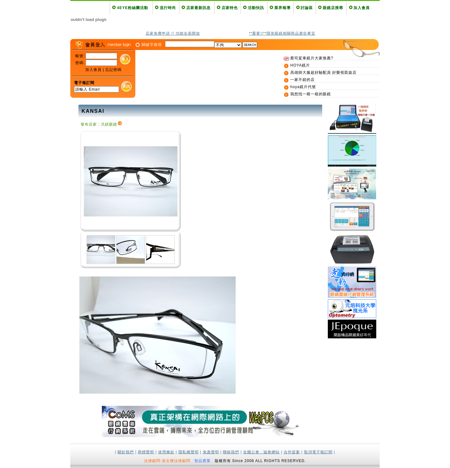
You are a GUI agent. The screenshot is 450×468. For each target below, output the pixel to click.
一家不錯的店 (302, 79)
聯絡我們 (231, 452)
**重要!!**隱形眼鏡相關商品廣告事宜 (282, 33)
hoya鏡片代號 (303, 87)
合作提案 (292, 452)
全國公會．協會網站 (261, 452)
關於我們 (126, 452)
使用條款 (166, 452)
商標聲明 (146, 452)
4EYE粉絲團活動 (132, 8)
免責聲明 (211, 452)
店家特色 (230, 8)
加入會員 (361, 8)
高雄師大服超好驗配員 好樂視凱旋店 (323, 72)
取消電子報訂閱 (318, 452)
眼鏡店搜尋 (333, 8)
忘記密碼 (113, 69)
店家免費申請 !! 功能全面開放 (173, 33)
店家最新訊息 (198, 8)
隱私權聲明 (188, 452)
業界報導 (282, 8)
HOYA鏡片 (300, 65)
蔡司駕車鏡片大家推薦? (311, 58)
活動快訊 (256, 8)
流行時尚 (168, 8)
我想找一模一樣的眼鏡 (310, 94)
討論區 (307, 8)
